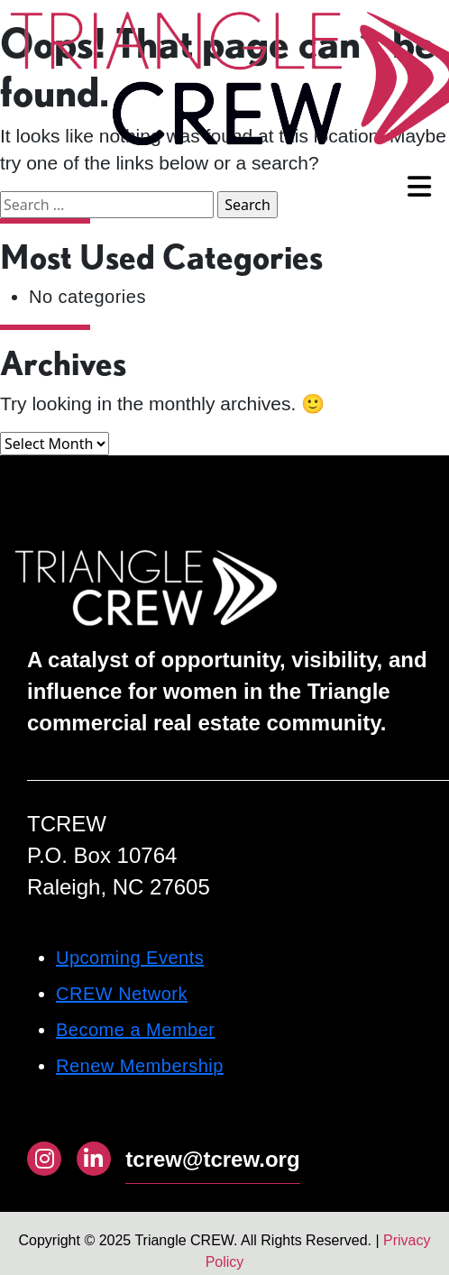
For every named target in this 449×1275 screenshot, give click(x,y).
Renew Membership (140, 1066)
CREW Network (122, 994)
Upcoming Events (130, 958)
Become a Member (135, 1030)
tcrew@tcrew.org (212, 1159)
